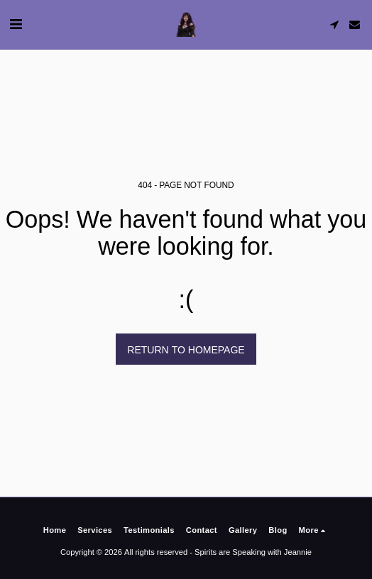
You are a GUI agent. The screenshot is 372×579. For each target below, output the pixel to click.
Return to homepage (185, 349)
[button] (16, 23)
